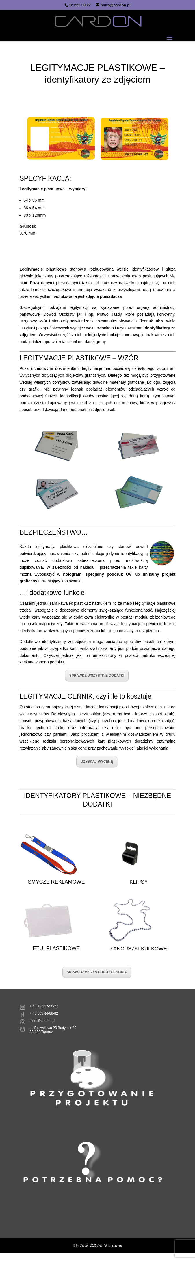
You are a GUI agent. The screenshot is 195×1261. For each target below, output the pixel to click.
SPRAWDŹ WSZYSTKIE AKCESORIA (97, 972)
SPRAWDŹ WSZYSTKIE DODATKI (96, 676)
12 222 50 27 (80, 5)
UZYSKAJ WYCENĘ (97, 762)
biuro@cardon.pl (42, 1021)
